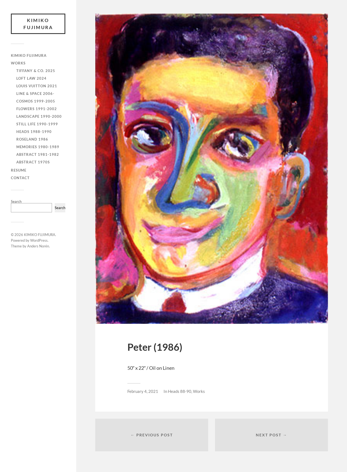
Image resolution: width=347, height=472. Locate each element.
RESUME (18, 170)
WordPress (39, 240)
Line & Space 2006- (35, 93)
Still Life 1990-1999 (37, 124)
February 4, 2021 (142, 391)
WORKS (18, 63)
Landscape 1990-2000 (39, 116)
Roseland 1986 (32, 139)
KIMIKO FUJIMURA (38, 23)
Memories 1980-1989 (37, 147)
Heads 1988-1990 (34, 131)
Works (199, 391)
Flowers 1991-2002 (36, 109)
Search (16, 201)
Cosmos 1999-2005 (35, 101)
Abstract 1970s (33, 162)
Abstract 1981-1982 (37, 154)
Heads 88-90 (179, 391)
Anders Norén (38, 246)
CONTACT (20, 178)
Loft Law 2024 (31, 78)
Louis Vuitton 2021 (36, 86)
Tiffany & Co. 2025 (35, 71)
